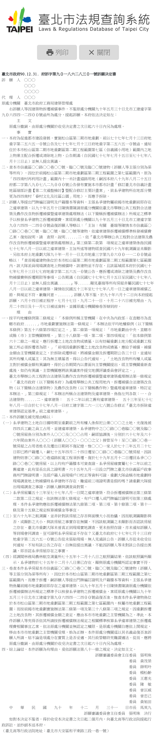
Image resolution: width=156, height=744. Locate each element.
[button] (57, 52)
